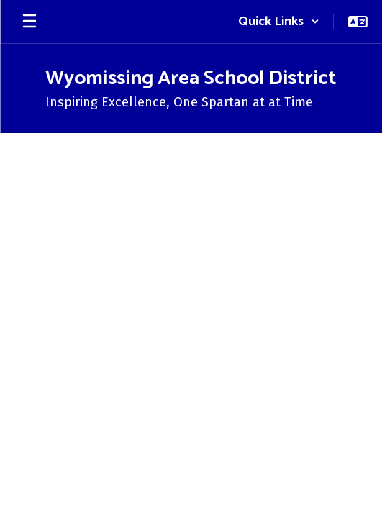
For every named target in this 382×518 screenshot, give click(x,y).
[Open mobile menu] (29, 21)
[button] (279, 21)
